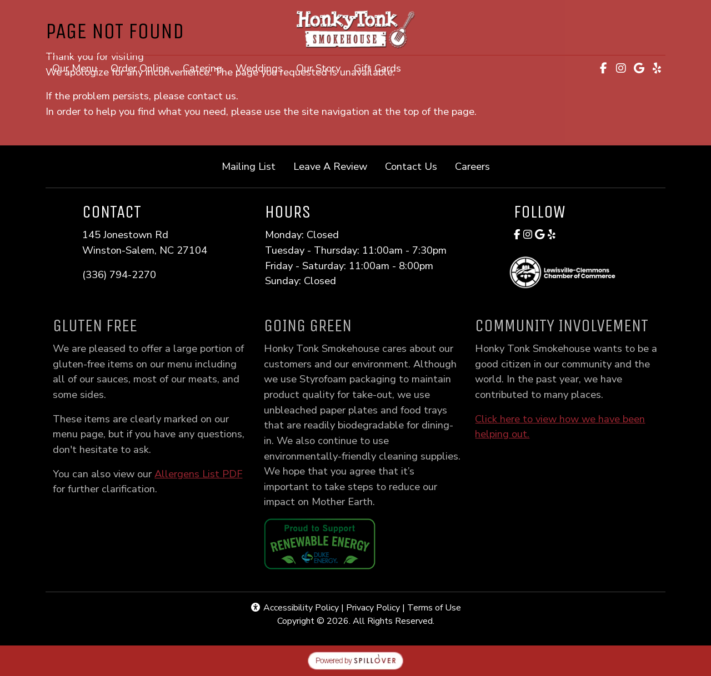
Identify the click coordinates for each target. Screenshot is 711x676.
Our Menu (74, 68)
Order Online (143, 67)
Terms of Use (434, 608)
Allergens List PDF (209, 474)
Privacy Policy (373, 608)
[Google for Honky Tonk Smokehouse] (540, 234)
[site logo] (355, 28)
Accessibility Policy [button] (294, 608)
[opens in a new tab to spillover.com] (355, 660)
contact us (211, 96)
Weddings (259, 68)
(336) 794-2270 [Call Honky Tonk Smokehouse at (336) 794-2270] (119, 274)
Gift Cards (381, 67)
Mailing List (249, 166)
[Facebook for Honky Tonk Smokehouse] (517, 234)
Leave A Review (334, 165)
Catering (202, 68)
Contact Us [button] (415, 165)
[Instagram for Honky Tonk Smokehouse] (527, 234)
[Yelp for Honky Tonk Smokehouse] (551, 234)
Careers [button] (477, 165)
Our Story (318, 68)
